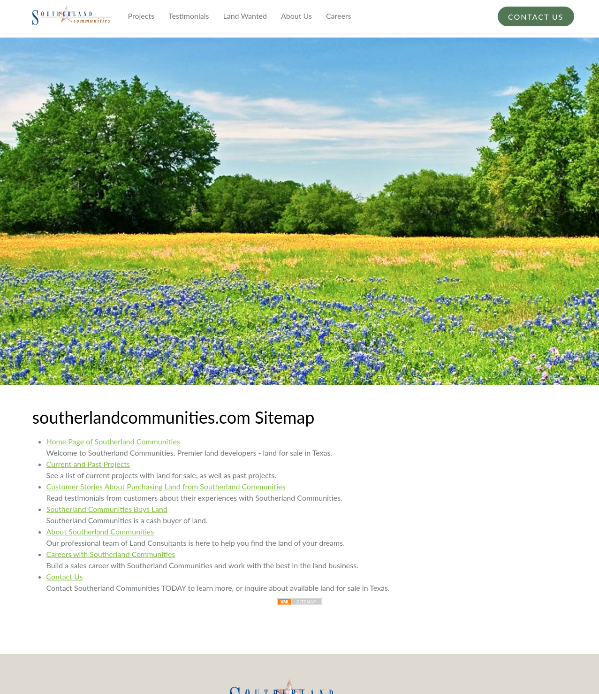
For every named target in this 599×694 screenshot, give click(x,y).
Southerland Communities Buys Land (107, 508)
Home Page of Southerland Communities (113, 441)
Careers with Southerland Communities (110, 553)
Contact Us (536, 16)
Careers (338, 15)
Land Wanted (245, 15)
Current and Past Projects (88, 463)
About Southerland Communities (100, 531)
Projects (141, 15)
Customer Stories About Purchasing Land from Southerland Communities (166, 486)
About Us (296, 15)
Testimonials (188, 15)
